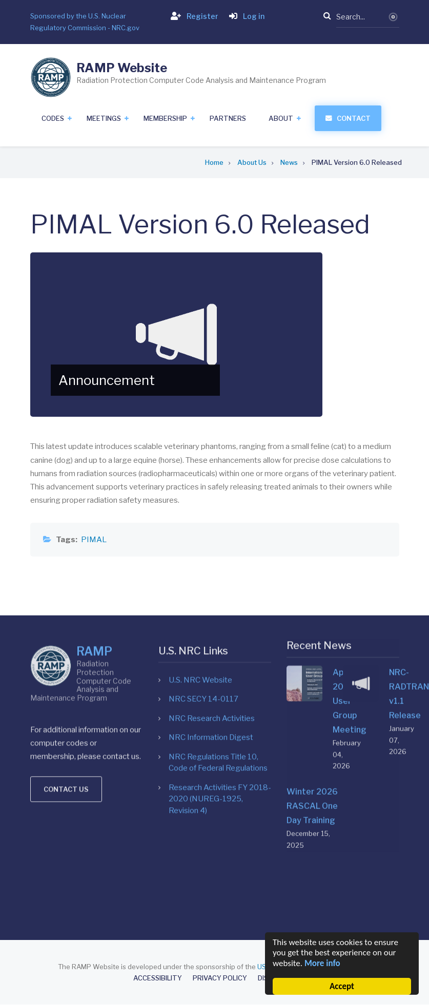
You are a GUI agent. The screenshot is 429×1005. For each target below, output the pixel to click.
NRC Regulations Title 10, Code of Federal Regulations (218, 643)
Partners (228, 118)
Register (192, 16)
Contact (354, 118)
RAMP (94, 536)
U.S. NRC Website (200, 561)
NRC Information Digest (211, 618)
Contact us (66, 674)
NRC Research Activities (212, 599)
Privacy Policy (220, 978)
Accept (342, 986)
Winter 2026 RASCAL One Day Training (312, 666)
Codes (53, 118)
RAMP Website (121, 67)
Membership (165, 118)
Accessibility (157, 978)
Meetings (104, 118)
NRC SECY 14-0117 (203, 580)
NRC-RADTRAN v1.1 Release (394, 553)
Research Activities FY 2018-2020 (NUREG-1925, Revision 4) (220, 680)
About (281, 118)
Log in (244, 16)
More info (322, 963)
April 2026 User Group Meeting (338, 560)
